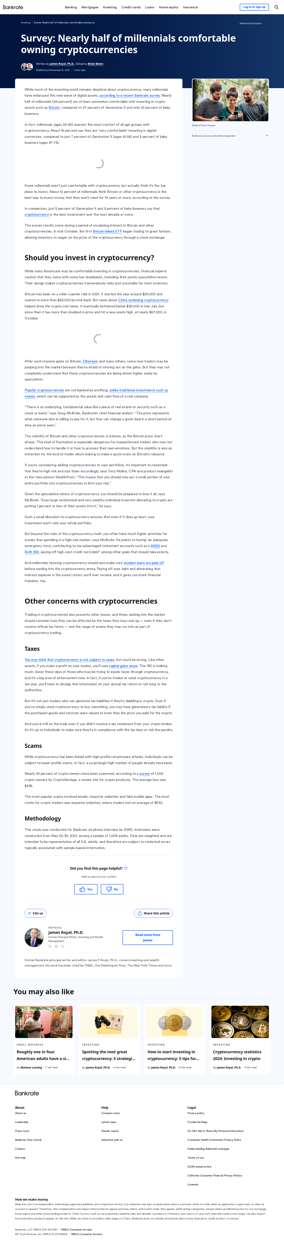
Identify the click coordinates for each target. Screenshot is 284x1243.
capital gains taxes (123, 666)
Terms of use (195, 1157)
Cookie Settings (197, 1122)
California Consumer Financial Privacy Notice (214, 1175)
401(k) (155, 546)
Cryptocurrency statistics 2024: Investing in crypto (237, 1055)
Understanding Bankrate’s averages (208, 1149)
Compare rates (110, 1113)
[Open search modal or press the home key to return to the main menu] (276, 7)
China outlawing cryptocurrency (143, 300)
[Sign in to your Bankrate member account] (254, 7)
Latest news (108, 1122)
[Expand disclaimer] (267, 135)
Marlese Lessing (31, 1067)
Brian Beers (95, 64)
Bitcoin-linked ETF (107, 231)
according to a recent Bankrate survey (129, 95)
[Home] (13, 7)
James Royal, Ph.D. (62, 64)
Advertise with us (112, 1140)
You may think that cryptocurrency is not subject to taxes (69, 660)
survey (144, 773)
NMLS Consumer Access (76, 1229)
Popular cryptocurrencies (44, 390)
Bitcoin (54, 107)
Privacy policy (195, 1113)
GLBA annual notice (199, 1166)
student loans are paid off (144, 563)
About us (20, 1113)
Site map (20, 1157)
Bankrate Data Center (28, 1140)
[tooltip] (125, 868)
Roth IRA (32, 552)
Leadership (21, 1122)
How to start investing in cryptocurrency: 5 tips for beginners (172, 1058)
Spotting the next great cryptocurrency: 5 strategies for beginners (109, 1058)
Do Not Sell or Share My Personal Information (215, 1131)
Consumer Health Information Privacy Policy (214, 1140)
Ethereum (90, 361)
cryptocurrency (37, 214)
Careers (20, 1149)
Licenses (192, 1184)
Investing (26, 22)
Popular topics (110, 1131)
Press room (22, 1131)
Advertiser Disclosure (251, 23)
